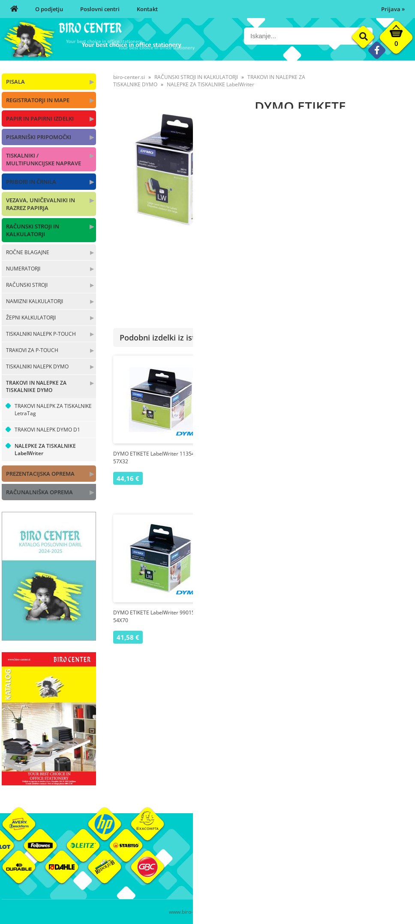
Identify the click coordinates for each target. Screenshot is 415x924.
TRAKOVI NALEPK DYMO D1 (47, 429)
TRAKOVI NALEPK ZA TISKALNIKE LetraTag (53, 409)
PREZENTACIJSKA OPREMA (40, 473)
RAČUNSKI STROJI (27, 285)
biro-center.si (129, 77)
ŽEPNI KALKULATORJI (31, 317)
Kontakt (147, 9)
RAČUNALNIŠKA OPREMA (39, 492)
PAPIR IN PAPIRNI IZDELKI (40, 118)
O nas (215, 850)
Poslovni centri (100, 9)
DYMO (405, 235)
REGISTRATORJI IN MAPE (37, 100)
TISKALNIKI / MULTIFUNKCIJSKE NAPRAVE (43, 159)
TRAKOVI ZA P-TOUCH (32, 350)
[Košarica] (396, 39)
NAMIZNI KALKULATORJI (34, 301)
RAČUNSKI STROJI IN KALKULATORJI (32, 230)
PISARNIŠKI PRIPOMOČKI (38, 137)
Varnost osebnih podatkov (310, 876)
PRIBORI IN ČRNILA (31, 181)
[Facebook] (376, 50)
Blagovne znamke (367, 863)
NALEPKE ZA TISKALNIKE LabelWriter (45, 449)
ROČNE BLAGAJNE (27, 252)
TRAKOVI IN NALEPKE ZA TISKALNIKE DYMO (36, 386)
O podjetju (49, 9)
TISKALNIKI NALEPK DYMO (37, 366)
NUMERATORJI (23, 268)
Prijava (393, 9)
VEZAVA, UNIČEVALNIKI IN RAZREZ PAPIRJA (40, 204)
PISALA (15, 81)
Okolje (353, 850)
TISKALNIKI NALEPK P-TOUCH (41, 333)
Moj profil (288, 850)
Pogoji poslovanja (298, 863)
